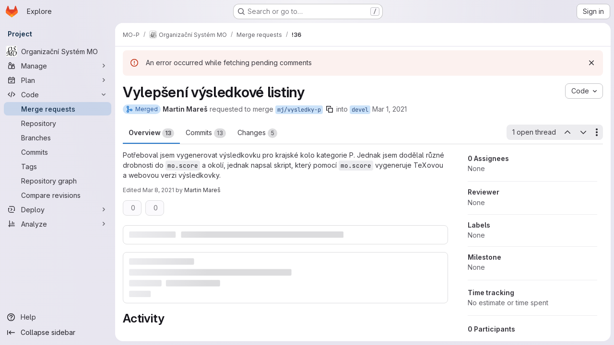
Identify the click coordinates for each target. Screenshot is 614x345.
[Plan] (57, 80)
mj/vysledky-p (299, 110)
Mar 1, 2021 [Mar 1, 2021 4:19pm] (389, 109)
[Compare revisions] (57, 195)
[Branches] (57, 137)
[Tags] (57, 166)
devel (360, 110)
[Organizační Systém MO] (57, 51)
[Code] (57, 94)
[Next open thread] (582, 132)
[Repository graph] (57, 180)
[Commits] (57, 152)
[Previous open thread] (567, 132)
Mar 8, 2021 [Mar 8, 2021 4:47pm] (158, 190)
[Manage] (57, 65)
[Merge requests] (57, 108)
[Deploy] (57, 209)
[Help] (57, 317)
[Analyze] (57, 223)
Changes (257, 133)
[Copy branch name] (329, 109)
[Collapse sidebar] (57, 332)
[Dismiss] (591, 63)
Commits (206, 133)
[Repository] (57, 123)
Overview (151, 133)
